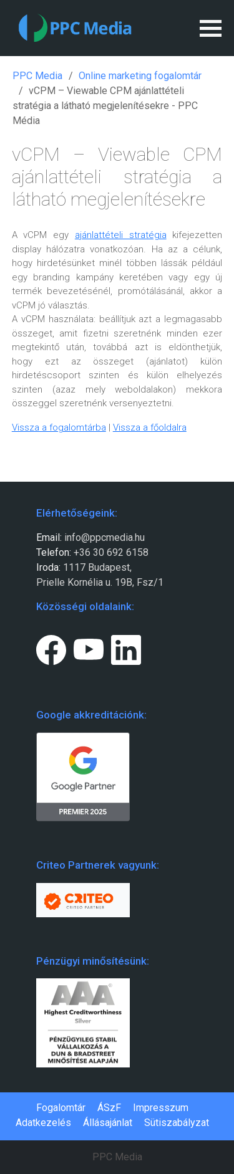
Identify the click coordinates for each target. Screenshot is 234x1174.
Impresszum (160, 1108)
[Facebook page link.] (51, 647)
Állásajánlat (107, 1123)
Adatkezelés (43, 1123)
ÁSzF (109, 1108)
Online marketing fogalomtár (140, 76)
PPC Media (37, 76)
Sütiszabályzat (176, 1123)
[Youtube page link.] (89, 647)
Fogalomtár (60, 1108)
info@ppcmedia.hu (104, 537)
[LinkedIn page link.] (126, 647)
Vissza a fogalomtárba (59, 427)
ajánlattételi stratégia (121, 235)
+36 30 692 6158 (110, 552)
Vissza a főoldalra (150, 427)
